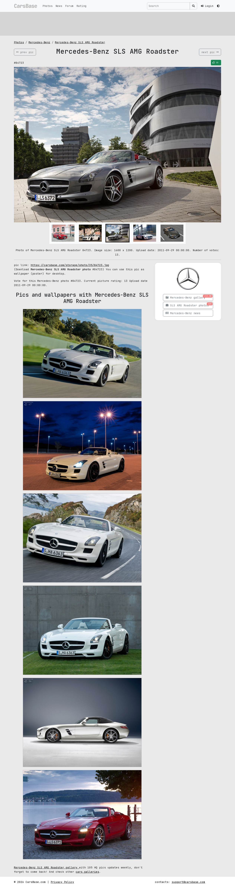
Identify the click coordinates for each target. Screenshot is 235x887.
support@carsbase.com (188, 882)
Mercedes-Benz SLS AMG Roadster (80, 42)
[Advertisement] (117, 23)
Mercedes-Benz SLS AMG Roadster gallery (46, 867)
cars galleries (87, 871)
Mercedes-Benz (39, 42)
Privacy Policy (62, 882)
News (59, 6)
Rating (81, 6)
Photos (48, 6)
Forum (69, 6)
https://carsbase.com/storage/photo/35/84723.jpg (70, 265)
